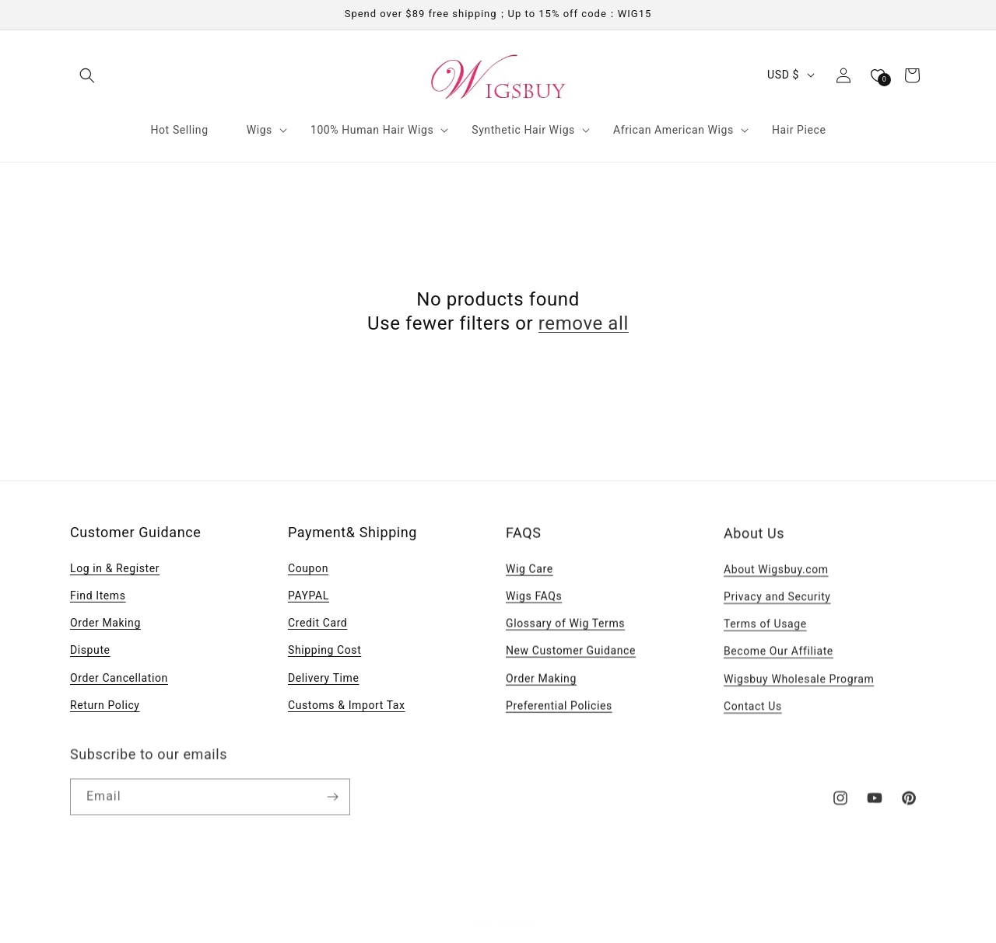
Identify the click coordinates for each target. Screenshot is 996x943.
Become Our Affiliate (778, 655)
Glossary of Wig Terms (565, 626)
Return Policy (105, 705)
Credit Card (317, 622)
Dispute (90, 650)
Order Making (105, 622)
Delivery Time (323, 678)
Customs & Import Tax (346, 705)
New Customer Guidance (571, 654)
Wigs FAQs (534, 598)
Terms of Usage (765, 628)
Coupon (308, 568)
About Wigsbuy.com (776, 574)
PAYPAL (308, 595)
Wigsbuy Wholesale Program (799, 683)
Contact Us (753, 710)
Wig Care (529, 571)
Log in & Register (115, 568)
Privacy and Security (777, 601)
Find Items (98, 595)
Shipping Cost (324, 650)
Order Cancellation (119, 678)
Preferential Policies (559, 708)
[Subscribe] (332, 802)
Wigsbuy (516, 918)
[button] (87, 75)
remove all (583, 323)
